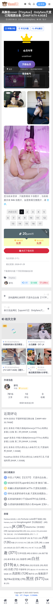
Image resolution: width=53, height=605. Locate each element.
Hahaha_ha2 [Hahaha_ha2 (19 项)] (10, 522)
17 (40, 223)
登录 (41, 4)
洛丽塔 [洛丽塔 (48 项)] (25, 559)
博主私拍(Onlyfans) (28, 19)
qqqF (6, 437)
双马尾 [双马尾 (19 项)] (22, 543)
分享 (25, 283)
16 (33, 223)
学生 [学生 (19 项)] (28, 548)
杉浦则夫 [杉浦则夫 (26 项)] (36, 553)
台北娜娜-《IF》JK (36, 344)
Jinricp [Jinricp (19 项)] (8, 527)
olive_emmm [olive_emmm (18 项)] (33, 531)
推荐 (9, 69)
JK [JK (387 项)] (18, 526)
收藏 (34, 283)
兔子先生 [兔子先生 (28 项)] (36, 538)
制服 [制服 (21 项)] (14, 543)
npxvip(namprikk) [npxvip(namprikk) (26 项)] (17, 531)
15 (26, 223)
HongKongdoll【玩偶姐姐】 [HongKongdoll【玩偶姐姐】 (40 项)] (32, 522)
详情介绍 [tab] (10, 28)
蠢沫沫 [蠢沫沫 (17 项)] (34, 570)
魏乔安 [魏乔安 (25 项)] (33, 574)
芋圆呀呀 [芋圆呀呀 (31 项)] (24, 569)
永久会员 (39, 240)
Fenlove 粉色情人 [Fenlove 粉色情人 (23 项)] (12, 519)
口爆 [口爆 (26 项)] (30, 542)
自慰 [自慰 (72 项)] (13, 569)
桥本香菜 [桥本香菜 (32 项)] (13, 559)
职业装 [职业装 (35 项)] (38, 565)
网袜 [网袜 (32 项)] (29, 565)
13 (13, 223)
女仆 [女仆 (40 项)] (20, 547)
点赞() (44, 283)
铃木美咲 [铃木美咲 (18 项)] (43, 570)
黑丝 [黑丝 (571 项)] (35, 578)
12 (44, 217)
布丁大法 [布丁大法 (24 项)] (37, 548)
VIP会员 (18, 240)
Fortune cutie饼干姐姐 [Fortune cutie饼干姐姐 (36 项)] (33, 519)
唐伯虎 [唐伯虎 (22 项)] (11, 548)
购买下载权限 (26, 251)
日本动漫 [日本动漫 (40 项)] (24, 553)
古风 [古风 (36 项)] (38, 542)
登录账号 (26, 73)
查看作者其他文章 (26, 403)
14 (20, 223)
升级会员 (26, 64)
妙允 (8, 283)
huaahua (8, 456)
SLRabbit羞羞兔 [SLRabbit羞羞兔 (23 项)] (25, 534)
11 (37, 217)
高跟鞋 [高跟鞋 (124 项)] (20, 573)
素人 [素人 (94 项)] (19, 565)
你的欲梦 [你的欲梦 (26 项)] (24, 538)
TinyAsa (12, 277)
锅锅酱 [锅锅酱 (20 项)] (8, 574)
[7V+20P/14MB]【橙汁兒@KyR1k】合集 (13, 371)
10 (31, 217)
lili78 (6, 418)
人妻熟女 (32, 368)
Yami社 (36, 592)
